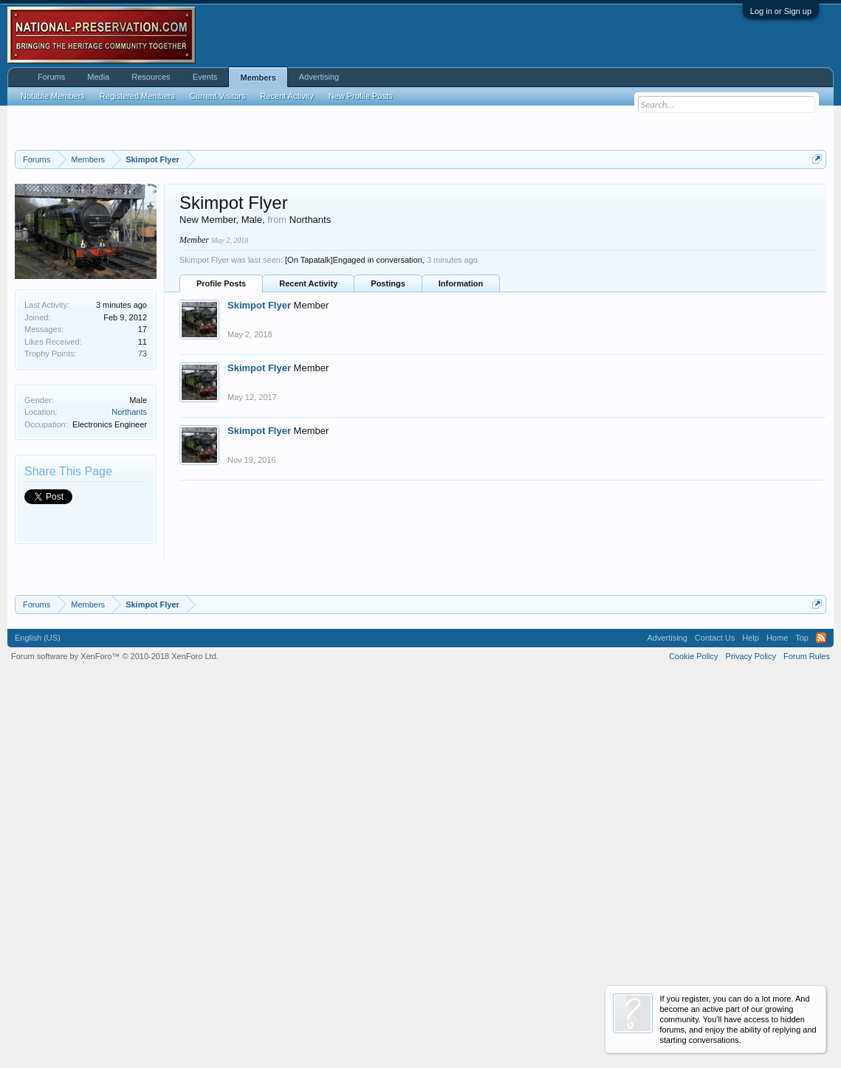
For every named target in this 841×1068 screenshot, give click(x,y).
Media (98, 76)
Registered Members (137, 96)
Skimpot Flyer (259, 489)
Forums (51, 76)
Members (257, 77)
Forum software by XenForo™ (115, 1025)
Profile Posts (221, 468)
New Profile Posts (361, 96)
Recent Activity (308, 468)
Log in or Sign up (780, 11)
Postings (388, 468)
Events (205, 76)
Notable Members (53, 96)
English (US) (38, 1006)
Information (461, 468)
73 (142, 538)
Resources (151, 76)
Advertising (319, 76)
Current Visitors (218, 96)
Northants (129, 596)
